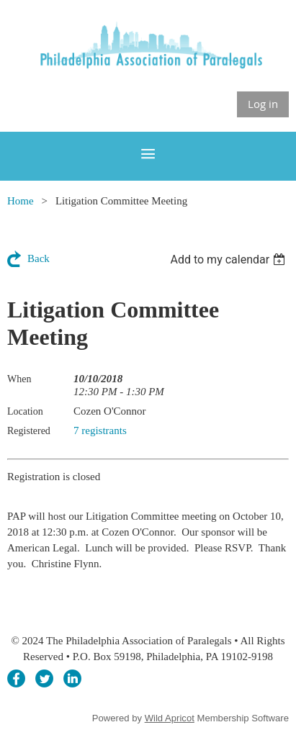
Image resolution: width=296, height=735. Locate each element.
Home (20, 201)
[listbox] (229, 260)
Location (25, 411)
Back (38, 258)
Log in (263, 103)
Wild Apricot (169, 718)
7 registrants (100, 430)
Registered (28, 430)
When (19, 379)
